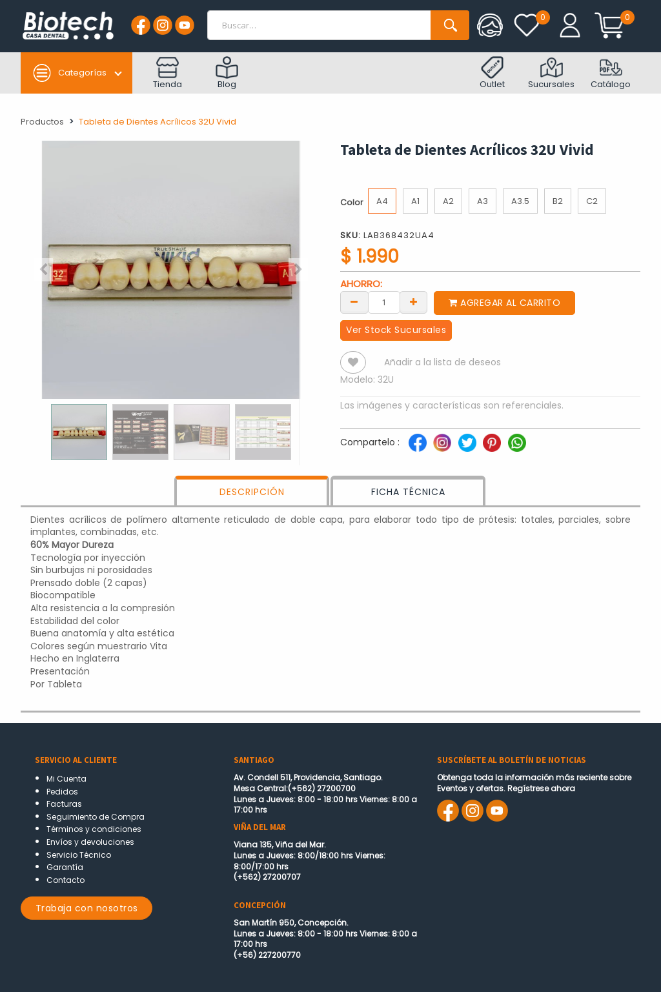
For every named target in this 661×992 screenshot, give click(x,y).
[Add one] (413, 301)
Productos (42, 122)
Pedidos (62, 791)
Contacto (65, 880)
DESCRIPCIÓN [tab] (252, 491)
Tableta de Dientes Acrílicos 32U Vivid (157, 122)
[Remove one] (354, 301)
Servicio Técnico (78, 854)
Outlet (492, 73)
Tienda (167, 73)
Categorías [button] (69, 73)
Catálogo (611, 73)
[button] (43, 269)
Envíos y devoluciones (90, 841)
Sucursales (551, 73)
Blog (227, 73)
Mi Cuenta (66, 778)
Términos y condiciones (93, 829)
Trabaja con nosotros (87, 908)
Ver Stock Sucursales (396, 329)
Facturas (64, 803)
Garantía (64, 867)
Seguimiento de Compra (95, 816)
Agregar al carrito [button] (504, 302)
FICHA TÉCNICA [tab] (408, 491)
